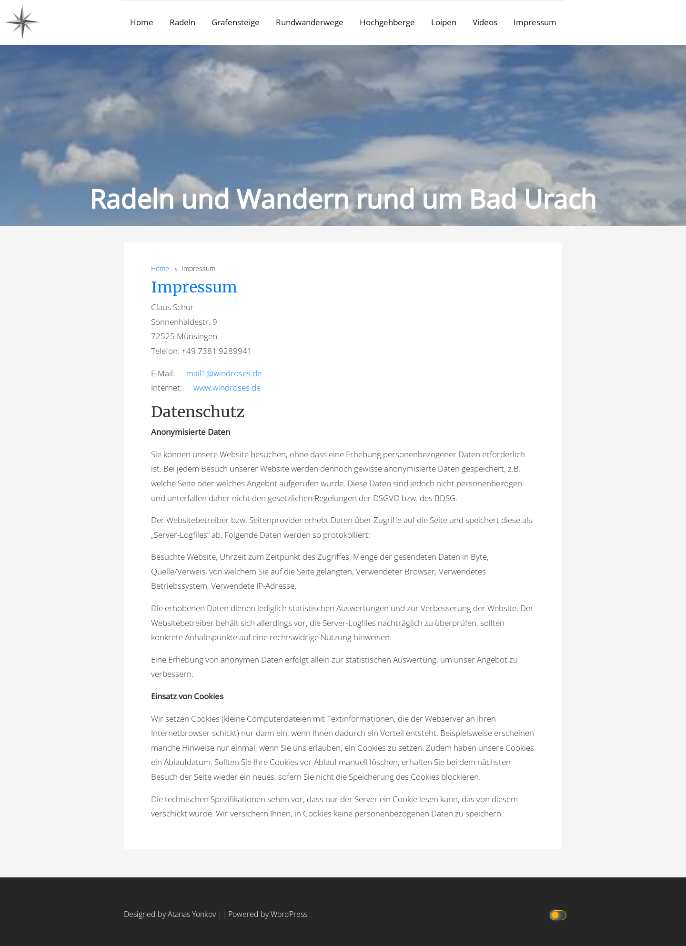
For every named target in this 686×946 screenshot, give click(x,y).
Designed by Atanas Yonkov (171, 914)
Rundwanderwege (309, 22)
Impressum (535, 22)
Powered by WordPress (267, 914)
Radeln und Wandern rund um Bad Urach (343, 198)
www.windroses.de (227, 387)
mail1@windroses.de (224, 373)
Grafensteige (236, 22)
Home (141, 22)
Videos (485, 22)
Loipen (443, 22)
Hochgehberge (387, 22)
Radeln (182, 22)
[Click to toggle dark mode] (558, 914)
